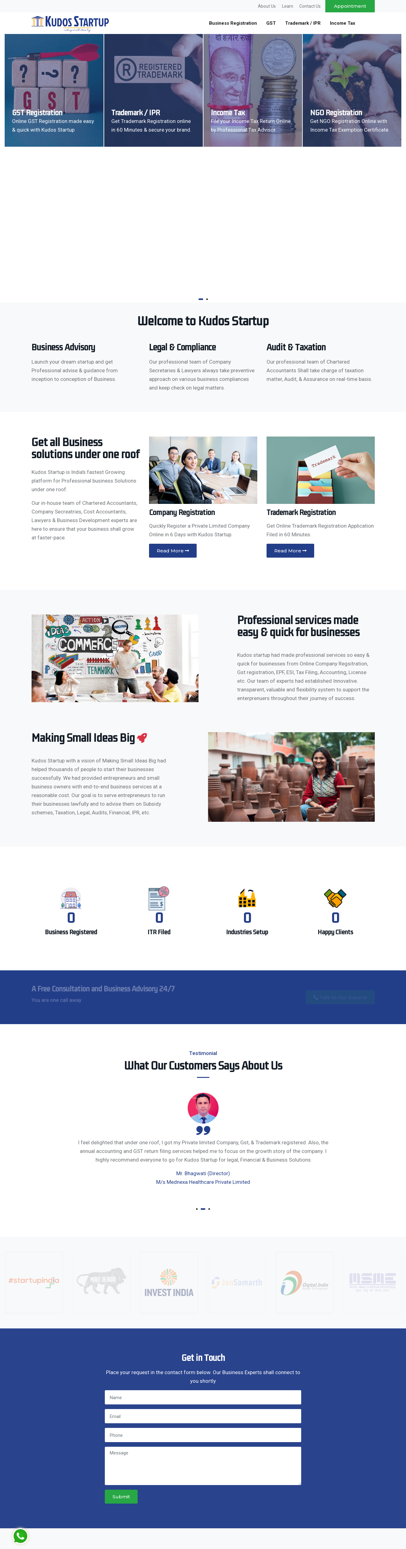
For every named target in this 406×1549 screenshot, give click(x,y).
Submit (121, 1497)
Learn (287, 6)
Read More (173, 551)
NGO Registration (336, 113)
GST (271, 23)
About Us (267, 6)
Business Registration (233, 23)
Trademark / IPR (303, 23)
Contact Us (310, 6)
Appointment (350, 6)
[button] (201, 299)
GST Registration (37, 113)
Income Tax (342, 23)
